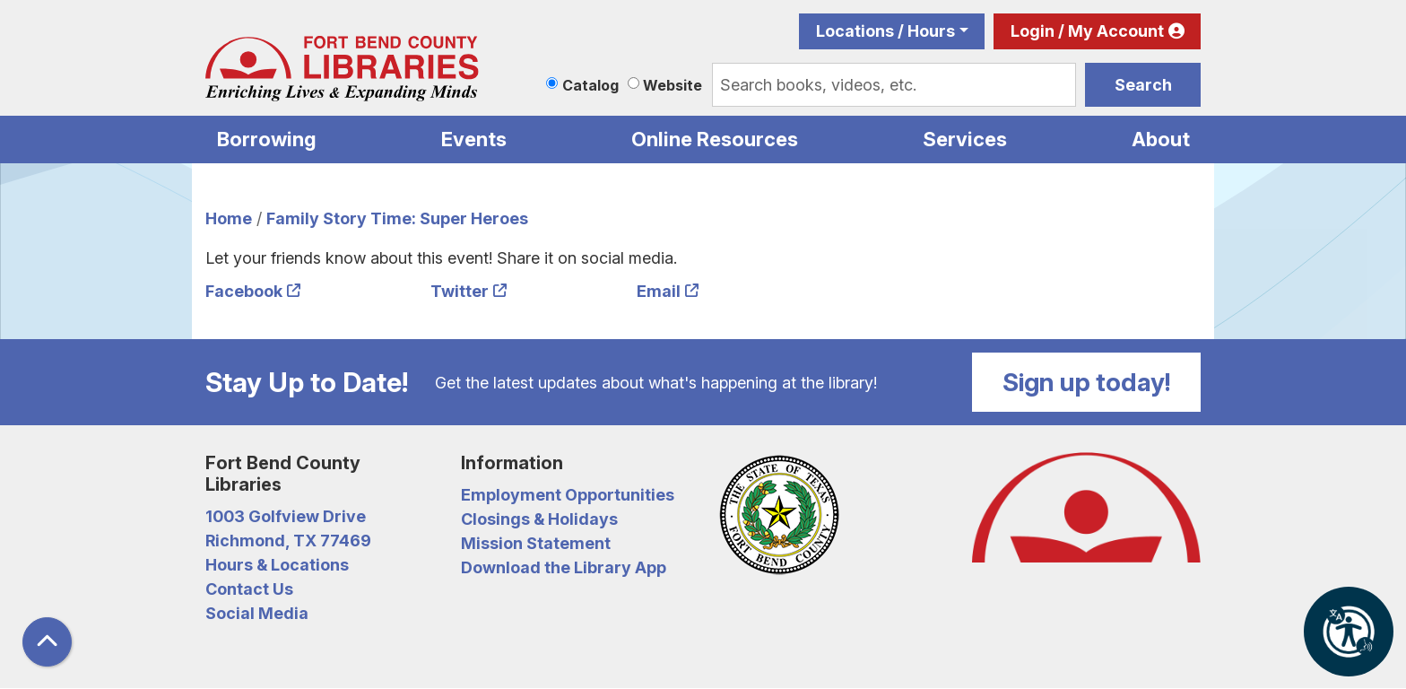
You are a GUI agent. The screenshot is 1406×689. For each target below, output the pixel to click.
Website (672, 85)
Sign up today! (1086, 382)
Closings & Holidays (539, 519)
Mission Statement (536, 543)
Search (1143, 84)
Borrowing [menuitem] (267, 139)
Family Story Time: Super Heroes (397, 218)
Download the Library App (563, 567)
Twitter (459, 291)
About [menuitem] (1161, 139)
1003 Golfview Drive (285, 516)
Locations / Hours (885, 31)
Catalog (590, 85)
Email (659, 291)
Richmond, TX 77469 (288, 540)
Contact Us (249, 589)
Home (228, 218)
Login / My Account (1087, 31)
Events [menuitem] (474, 139)
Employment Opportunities (567, 494)
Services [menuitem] (965, 139)
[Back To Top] (47, 642)
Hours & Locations (277, 564)
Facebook (243, 291)
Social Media (256, 613)
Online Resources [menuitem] (714, 139)
